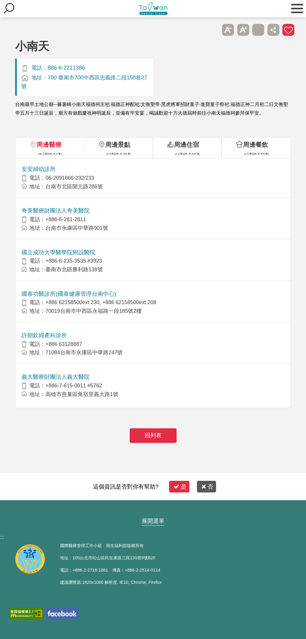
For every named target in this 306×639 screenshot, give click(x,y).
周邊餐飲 (255, 144)
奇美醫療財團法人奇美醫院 (56, 210)
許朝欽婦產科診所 (44, 335)
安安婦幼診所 (39, 169)
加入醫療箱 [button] (288, 30)
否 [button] (207, 487)
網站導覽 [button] (153, 509)
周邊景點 (117, 144)
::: (2, 537)
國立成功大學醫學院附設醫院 (58, 252)
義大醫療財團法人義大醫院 (56, 377)
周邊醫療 (49, 144)
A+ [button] (243, 30)
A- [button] (228, 30)
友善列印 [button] (258, 30)
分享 (273, 30)
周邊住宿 (186, 144)
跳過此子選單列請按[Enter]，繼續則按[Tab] (213, 30)
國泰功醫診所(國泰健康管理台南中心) (69, 294)
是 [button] (180, 487)
